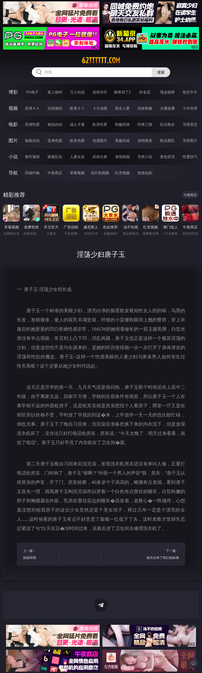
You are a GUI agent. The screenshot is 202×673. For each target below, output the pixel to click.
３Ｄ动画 (99, 108)
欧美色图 (77, 140)
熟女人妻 (122, 108)
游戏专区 (99, 92)
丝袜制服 (144, 108)
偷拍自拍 (55, 124)
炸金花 (144, 92)
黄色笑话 (167, 156)
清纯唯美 (144, 140)
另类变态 (190, 124)
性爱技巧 (190, 156)
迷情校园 (122, 156)
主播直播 (167, 108)
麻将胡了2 (122, 92)
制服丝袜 (122, 124)
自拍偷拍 (55, 108)
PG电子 (32, 92)
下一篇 (162, 554)
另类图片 (190, 140)
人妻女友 (77, 156)
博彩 (13, 92)
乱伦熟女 (167, 124)
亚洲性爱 (32, 124)
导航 (13, 173)
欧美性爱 (99, 124)
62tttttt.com (101, 60)
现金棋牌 (167, 92)
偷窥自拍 (32, 140)
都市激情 (32, 156)
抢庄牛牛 (190, 92)
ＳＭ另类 (190, 108)
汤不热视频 (100, 172)
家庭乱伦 (55, 156)
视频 (13, 108)
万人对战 (77, 92)
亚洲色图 (55, 140)
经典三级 (144, 124)
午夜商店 (55, 172)
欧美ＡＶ (77, 108)
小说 (13, 156)
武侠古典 (99, 156)
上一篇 (40, 554)
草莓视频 (77, 172)
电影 (13, 124)
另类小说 (144, 156)
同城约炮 (32, 172)
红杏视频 (122, 172)
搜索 (161, 72)
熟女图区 (167, 140)
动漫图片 (99, 140)
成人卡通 (77, 124)
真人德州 (55, 92)
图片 (13, 140)
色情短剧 (144, 172)
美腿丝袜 (122, 140)
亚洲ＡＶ (32, 108)
